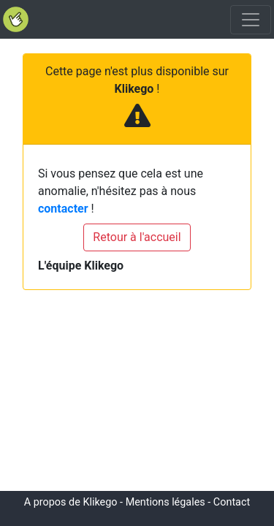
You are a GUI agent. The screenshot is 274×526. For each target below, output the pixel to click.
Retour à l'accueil (136, 237)
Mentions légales (165, 502)
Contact (231, 502)
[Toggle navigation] (250, 19)
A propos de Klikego (71, 502)
